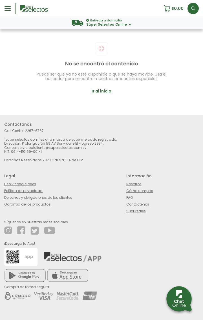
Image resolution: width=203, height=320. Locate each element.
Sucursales (136, 210)
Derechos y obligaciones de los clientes (38, 197)
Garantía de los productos (27, 204)
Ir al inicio (101, 91)
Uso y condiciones (20, 183)
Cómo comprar (139, 190)
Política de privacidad (23, 190)
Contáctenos (137, 204)
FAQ (129, 197)
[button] (175, 8)
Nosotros (134, 183)
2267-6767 (34, 130)
